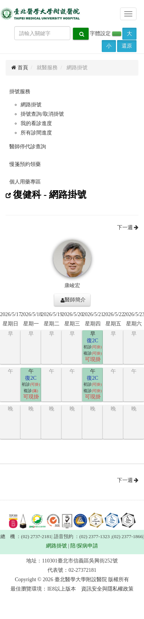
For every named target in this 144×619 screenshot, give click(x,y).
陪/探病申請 (84, 546)
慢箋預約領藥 (25, 164)
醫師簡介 (73, 300)
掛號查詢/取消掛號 (42, 114)
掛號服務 (19, 91)
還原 (127, 46)
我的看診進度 (36, 123)
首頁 (19, 67)
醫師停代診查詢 (27, 146)
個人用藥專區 (25, 182)
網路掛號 (31, 104)
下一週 (128, 227)
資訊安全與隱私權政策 (107, 589)
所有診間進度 (36, 133)
